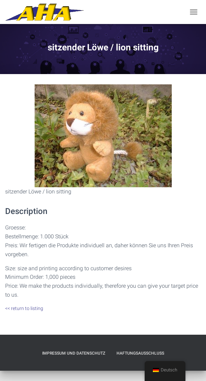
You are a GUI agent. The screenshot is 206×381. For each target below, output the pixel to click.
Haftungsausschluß (140, 353)
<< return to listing (24, 308)
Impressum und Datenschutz (73, 353)
